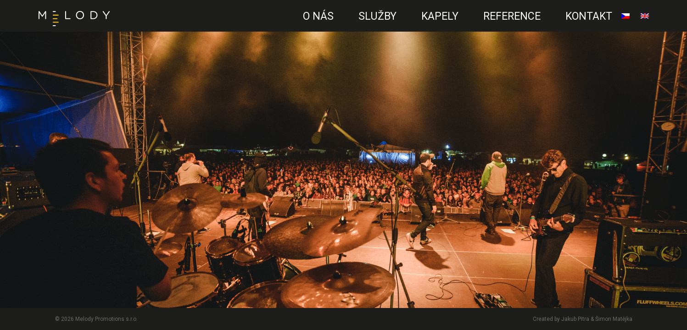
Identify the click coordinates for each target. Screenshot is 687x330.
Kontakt (588, 16)
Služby (377, 16)
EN (280, 25)
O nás (318, 16)
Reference (512, 16)
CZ (283, 25)
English (645, 19)
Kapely (439, 16)
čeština (625, 19)
